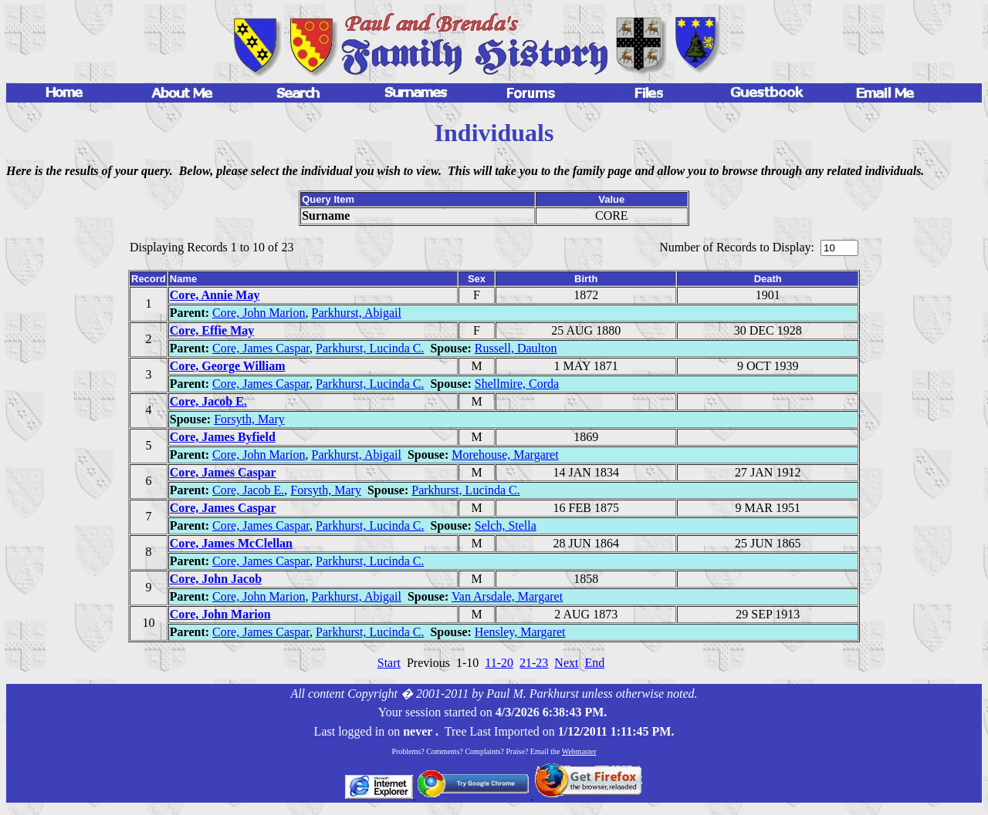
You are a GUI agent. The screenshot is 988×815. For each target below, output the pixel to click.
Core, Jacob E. (208, 401)
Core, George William (228, 365)
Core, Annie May (215, 294)
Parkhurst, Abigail (356, 312)
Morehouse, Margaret (505, 454)
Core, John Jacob (216, 578)
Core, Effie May (212, 330)
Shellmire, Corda (517, 383)
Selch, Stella (505, 525)
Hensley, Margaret (520, 631)
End (594, 662)
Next (566, 662)
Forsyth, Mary (249, 419)
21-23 (533, 662)
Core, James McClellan (231, 543)
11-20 (499, 662)
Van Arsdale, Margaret (507, 596)
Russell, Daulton (516, 348)
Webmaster (579, 751)
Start (389, 662)
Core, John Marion (258, 312)
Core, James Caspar (261, 348)
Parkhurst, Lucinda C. (370, 348)
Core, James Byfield (223, 436)
